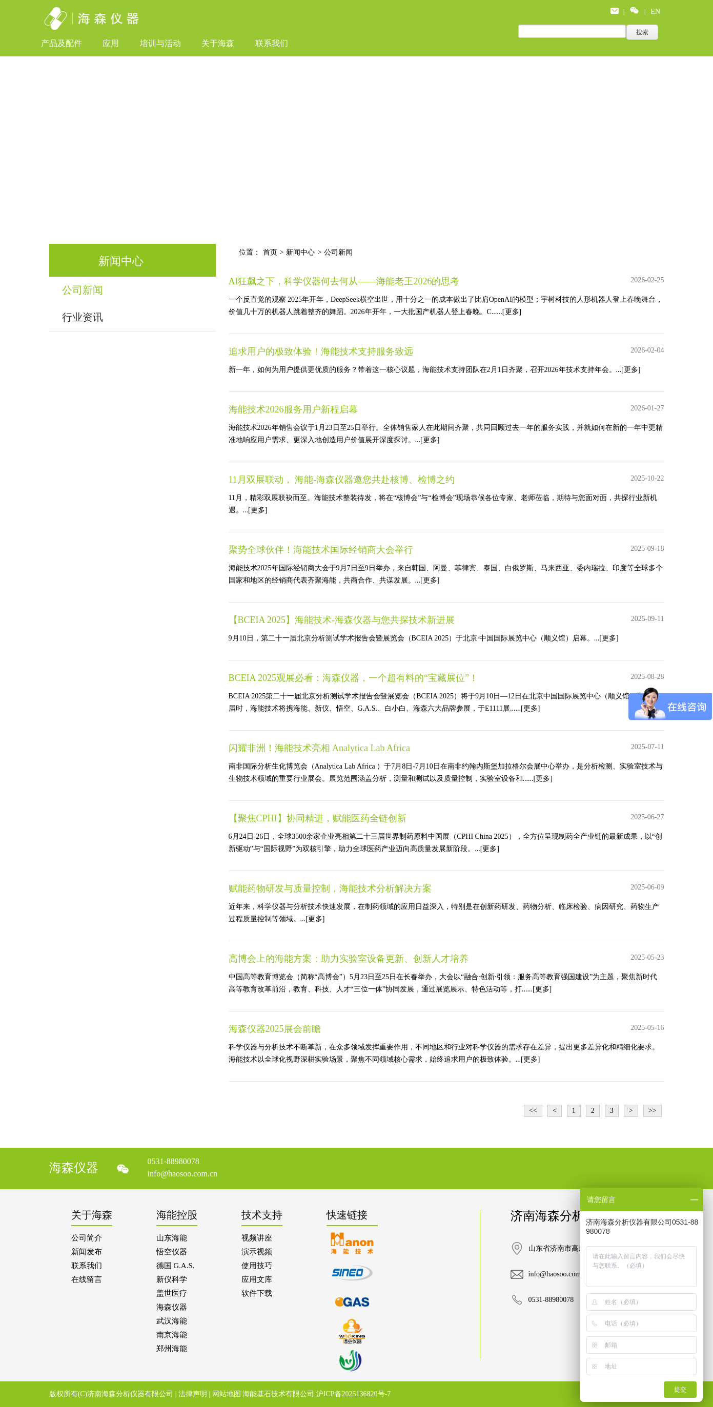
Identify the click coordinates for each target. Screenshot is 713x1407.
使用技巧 (256, 1265)
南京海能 (171, 1335)
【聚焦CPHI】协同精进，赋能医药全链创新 (317, 818)
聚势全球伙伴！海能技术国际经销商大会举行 (321, 550)
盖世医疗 (171, 1293)
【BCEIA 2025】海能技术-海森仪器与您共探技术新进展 (342, 620)
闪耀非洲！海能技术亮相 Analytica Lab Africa (319, 748)
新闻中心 (300, 252)
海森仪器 (171, 1307)
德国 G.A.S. (175, 1265)
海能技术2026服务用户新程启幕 (293, 409)
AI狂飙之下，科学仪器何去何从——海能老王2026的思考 (344, 281)
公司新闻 (82, 290)
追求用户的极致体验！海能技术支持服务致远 (321, 351)
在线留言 (86, 1279)
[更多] (511, 312)
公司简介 (86, 1238)
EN (655, 11)
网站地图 (227, 1394)
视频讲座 (256, 1238)
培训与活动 (160, 43)
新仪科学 (171, 1279)
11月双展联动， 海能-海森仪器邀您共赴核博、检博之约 (342, 479)
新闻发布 (86, 1252)
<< (533, 1110)
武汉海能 (171, 1321)
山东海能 (171, 1238)
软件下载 (256, 1293)
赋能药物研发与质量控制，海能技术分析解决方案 (330, 888)
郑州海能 (171, 1348)
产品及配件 (61, 43)
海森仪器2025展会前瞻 (275, 1029)
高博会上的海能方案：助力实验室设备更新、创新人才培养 (348, 959)
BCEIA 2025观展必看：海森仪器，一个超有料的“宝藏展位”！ (354, 678)
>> (652, 1110)
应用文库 (256, 1279)
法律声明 (193, 1394)
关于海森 (217, 43)
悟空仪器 (171, 1252)
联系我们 (271, 43)
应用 (111, 43)
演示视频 (256, 1252)
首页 (270, 252)
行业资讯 (82, 317)
